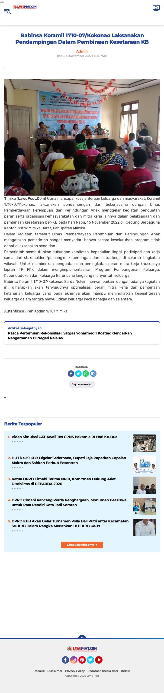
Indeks (125, 671)
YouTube (102, 662)
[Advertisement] (117, 598)
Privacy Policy (75, 671)
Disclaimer (54, 671)
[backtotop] (82, 639)
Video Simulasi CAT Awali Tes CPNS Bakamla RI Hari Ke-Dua (64, 437)
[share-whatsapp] (86, 373)
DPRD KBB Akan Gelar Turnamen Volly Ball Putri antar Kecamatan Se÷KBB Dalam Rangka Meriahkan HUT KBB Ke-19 (70, 523)
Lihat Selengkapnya (82, 544)
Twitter (92, 662)
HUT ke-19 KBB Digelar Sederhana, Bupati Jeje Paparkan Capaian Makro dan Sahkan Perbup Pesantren (69, 460)
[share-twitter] (78, 373)
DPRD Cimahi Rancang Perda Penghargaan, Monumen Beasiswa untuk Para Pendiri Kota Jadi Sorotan (69, 502)
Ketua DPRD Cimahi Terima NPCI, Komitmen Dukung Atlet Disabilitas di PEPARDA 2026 (64, 481)
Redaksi (39, 671)
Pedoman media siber (102, 671)
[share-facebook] (71, 373)
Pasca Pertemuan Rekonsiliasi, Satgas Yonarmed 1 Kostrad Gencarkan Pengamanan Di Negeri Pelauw (70, 335)
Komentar (82, 384)
